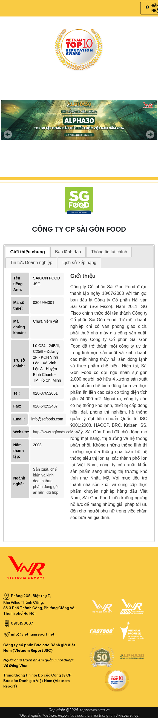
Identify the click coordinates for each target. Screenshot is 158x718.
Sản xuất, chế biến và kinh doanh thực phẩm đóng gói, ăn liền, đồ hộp (46, 481)
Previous (8, 134)
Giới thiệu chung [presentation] (27, 252)
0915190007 (22, 623)
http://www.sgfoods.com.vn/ (56, 432)
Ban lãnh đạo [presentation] (68, 252)
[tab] (27, 252)
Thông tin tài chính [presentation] (109, 252)
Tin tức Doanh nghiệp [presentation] (31, 262)
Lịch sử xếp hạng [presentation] (79, 262)
